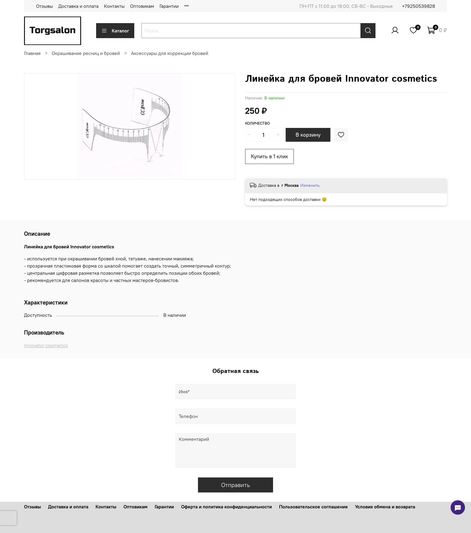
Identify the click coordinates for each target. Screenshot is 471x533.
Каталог (115, 31)
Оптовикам (142, 6)
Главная (32, 53)
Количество (257, 123)
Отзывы (44, 6)
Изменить (310, 185)
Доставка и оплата (78, 6)
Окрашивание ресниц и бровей (86, 53)
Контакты (114, 6)
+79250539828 (418, 6)
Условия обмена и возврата (385, 507)
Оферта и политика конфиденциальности (226, 507)
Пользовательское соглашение (313, 507)
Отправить (235, 485)
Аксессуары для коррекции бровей (169, 53)
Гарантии (169, 6)
